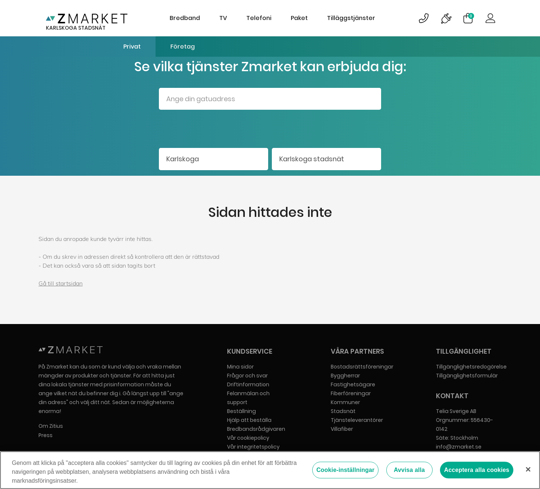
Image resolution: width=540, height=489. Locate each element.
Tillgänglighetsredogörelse (471, 366)
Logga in (490, 18)
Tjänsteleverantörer (357, 420)
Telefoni (258, 18)
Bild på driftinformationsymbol (446, 18)
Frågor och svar (247, 375)
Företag (182, 46)
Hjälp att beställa (249, 420)
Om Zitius (51, 426)
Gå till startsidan (61, 283)
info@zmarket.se (458, 446)
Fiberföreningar (351, 393)
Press (46, 435)
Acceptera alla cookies (476, 470)
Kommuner (345, 402)
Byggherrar (345, 375)
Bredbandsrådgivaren (256, 429)
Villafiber (342, 429)
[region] (270, 470)
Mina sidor (240, 366)
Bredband (185, 18)
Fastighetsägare (353, 384)
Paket (299, 18)
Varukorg (471, 16)
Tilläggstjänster (351, 18)
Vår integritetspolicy (253, 446)
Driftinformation (248, 384)
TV (223, 18)
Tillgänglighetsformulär (467, 375)
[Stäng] (528, 469)
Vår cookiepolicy (248, 438)
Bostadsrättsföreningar (362, 366)
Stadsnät (343, 411)
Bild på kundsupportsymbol (423, 18)
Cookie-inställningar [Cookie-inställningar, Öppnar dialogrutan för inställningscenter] (345, 470)
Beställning (241, 411)
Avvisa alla (409, 470)
